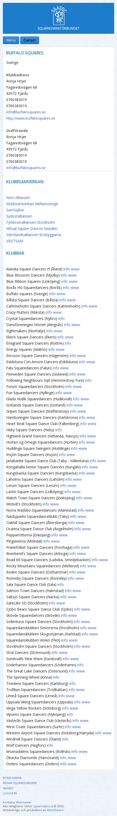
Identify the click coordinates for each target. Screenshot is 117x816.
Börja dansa (12, 778)
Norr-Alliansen (18, 197)
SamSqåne (15, 209)
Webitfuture (55, 810)
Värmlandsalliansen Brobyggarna (33, 234)
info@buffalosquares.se (26, 112)
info (66, 269)
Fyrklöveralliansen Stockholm (30, 222)
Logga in (10, 793)
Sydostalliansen (19, 216)
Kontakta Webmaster (17, 802)
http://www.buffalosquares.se (30, 118)
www (75, 269)
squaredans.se (43, 806)
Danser (30, 40)
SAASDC (8, 788)
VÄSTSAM (14, 240)
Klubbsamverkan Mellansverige (32, 203)
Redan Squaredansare (20, 783)
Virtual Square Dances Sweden (31, 228)
